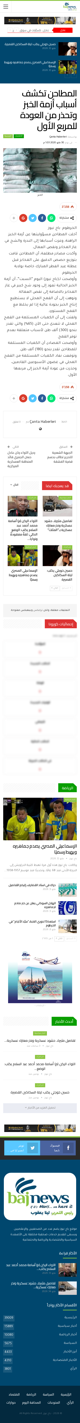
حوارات (11, 1402)
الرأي (73, 1369)
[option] (40, 58)
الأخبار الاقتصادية (65, 1360)
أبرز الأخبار (70, 1352)
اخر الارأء (32, 498)
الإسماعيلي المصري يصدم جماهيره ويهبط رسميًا (30, 64)
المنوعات (54, 1402)
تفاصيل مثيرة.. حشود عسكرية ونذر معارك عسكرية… (40, 1040)
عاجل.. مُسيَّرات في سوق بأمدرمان (28, 30)
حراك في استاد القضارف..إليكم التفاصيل (32, 885)
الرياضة (31, 1394)
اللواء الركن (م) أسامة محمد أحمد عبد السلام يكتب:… (31, 1267)
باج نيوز (47, 1413)
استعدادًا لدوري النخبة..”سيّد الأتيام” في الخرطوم (32, 923)
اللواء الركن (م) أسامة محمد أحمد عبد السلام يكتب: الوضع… (40, 1066)
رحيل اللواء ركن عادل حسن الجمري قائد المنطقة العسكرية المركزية (21, 459)
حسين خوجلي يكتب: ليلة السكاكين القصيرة (30, 44)
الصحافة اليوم (31, 1402)
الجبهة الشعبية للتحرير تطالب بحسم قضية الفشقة (60, 457)
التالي (54, 588)
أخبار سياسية (65, 498)
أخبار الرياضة (31, 547)
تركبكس (38, 610)
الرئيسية (8, 136)
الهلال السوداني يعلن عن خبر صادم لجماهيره (35, 905)
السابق (66, 588)
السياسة (70, 1343)
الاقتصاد (19, 136)
